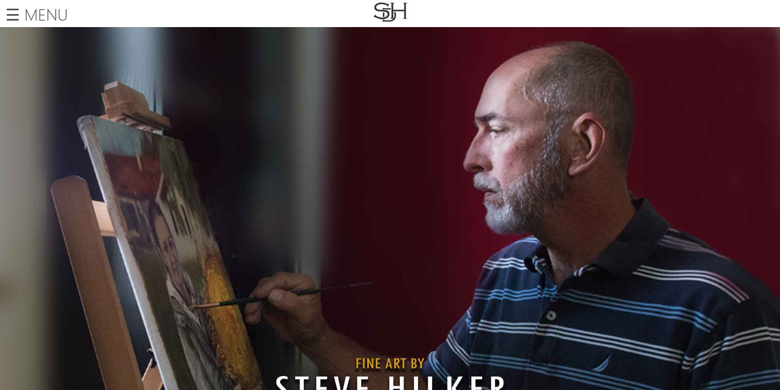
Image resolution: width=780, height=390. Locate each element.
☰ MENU (36, 14)
